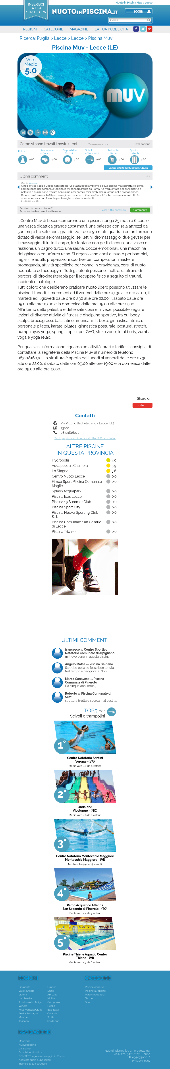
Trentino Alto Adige (30, 1002)
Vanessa (33, 183)
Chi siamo (25, 1048)
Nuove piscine (27, 1044)
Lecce (60, 38)
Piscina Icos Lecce (67, 496)
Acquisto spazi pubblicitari (35, 1059)
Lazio (50, 990)
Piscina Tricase (63, 532)
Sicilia (50, 1017)
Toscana (24, 1021)
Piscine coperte (94, 987)
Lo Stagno (60, 471)
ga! (148, 1050)
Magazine (25, 1041)
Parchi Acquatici (94, 994)
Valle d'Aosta (26, 990)
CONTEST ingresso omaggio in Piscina (42, 1056)
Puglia (43, 38)
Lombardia (25, 998)
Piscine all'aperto (95, 990)
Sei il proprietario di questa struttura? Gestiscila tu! (85, 438)
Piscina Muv (100, 38)
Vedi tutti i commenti (114, 210)
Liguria (23, 994)
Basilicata (53, 1009)
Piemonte (24, 987)
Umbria (51, 987)
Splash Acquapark (66, 491)
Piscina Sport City (66, 507)
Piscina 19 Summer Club (71, 502)
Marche (23, 1017)
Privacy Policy (141, 1060)
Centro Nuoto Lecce (68, 476)
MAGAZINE (79, 29)
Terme (89, 998)
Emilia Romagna (29, 1013)
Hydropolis (61, 460)
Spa (87, 1002)
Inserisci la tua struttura (33, 1063)
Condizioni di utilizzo (31, 1052)
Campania (53, 1002)
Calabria (52, 1013)
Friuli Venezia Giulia (30, 1009)
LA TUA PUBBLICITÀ (111, 29)
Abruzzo (52, 994)
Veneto (23, 1005)
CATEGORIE (53, 29)
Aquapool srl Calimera (70, 466)
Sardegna (53, 1021)
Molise (51, 998)
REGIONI (30, 29)
